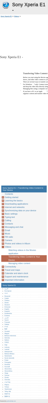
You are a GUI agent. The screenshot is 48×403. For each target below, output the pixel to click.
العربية (6, 288)
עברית (6, 326)
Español (7, 311)
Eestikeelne (8, 313)
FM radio (9, 237)
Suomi (6, 320)
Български (7, 291)
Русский (7, 366)
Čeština (6, 300)
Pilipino (6, 384)
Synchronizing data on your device (20, 210)
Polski (6, 360)
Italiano (6, 340)
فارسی (6, 317)
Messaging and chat (14, 227)
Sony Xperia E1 (6, 5)
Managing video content (19, 263)
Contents (9, 194)
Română (7, 364)
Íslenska (7, 338)
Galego (6, 324)
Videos (16, 16)
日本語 (6, 342)
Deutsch (7, 305)
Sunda (6, 377)
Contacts (9, 224)
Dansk (6, 302)
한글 (5, 345)
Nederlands (8, 356)
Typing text (10, 217)
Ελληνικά (7, 307)
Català (6, 298)
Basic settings (11, 214)
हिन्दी (5, 329)
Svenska (7, 379)
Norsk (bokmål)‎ (9, 358)
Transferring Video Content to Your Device (24, 258)
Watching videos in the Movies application (22, 252)
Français (7, 322)
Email (7, 230)
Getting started (11, 197)
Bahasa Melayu (9, 353)
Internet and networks (15, 207)
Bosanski (7, 296)
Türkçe (6, 387)
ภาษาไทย (7, 382)
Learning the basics (14, 201)
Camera (8, 240)
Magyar (6, 333)
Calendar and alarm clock (16, 273)
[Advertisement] (24, 36)
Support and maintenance (16, 277)
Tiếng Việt (7, 391)
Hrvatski (7, 331)
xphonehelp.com (11, 401)
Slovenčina (8, 369)
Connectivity (10, 267)
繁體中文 (7, 396)
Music (7, 234)
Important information (14, 280)
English (6, 309)
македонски (8, 351)
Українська (8, 389)
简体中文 (7, 394)
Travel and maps (12, 270)
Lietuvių (6, 347)
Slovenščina (8, 371)
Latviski (6, 349)
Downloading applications (16, 204)
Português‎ (7, 362)
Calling (8, 220)
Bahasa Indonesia (10, 335)
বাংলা (6, 293)
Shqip (6, 373)
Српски (6, 375)
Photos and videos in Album (17, 243)
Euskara (7, 315)
